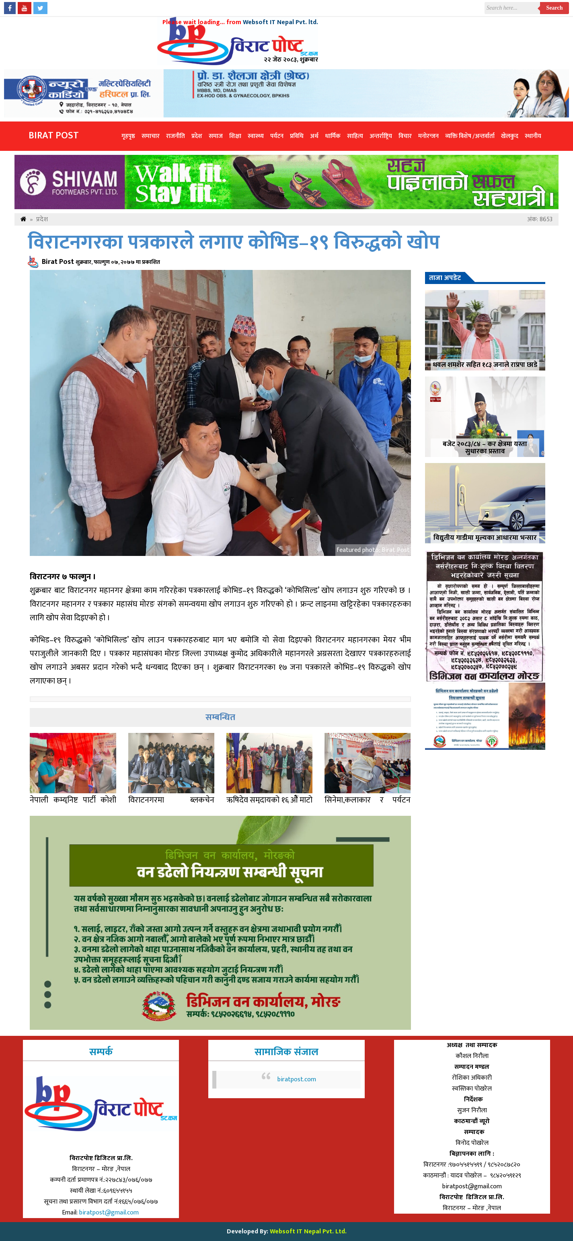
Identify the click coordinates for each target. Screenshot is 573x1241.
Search (554, 8)
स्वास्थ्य (256, 136)
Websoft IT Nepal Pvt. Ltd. (308, 1231)
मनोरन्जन (428, 136)
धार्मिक (333, 136)
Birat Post (54, 136)
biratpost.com (296, 1079)
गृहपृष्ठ (128, 136)
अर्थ (314, 136)
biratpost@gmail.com (109, 1212)
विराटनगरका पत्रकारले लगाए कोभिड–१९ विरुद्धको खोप (234, 243)
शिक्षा (235, 136)
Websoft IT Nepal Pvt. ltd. (280, 22)
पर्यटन (276, 136)
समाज (216, 136)
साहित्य (355, 136)
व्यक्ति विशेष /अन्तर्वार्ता (470, 136)
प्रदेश (196, 136)
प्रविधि (297, 136)
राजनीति (175, 136)
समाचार (151, 136)
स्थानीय (533, 136)
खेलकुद (509, 136)
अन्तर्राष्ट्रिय (381, 136)
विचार (405, 136)
